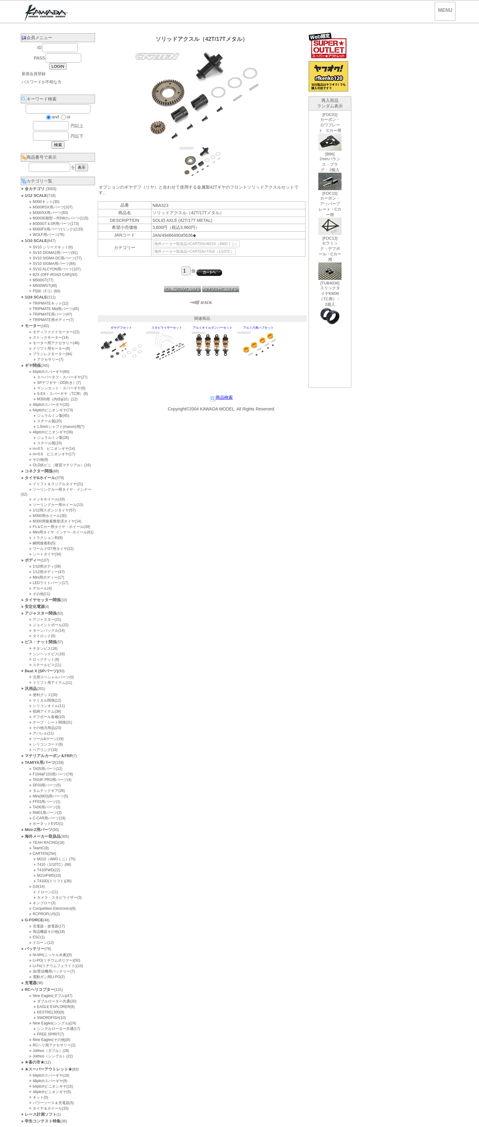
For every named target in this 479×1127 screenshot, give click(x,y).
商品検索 (221, 397)
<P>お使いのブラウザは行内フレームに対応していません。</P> (330, 249)
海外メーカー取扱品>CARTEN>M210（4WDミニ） (196, 244)
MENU (445, 10)
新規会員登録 (34, 73)
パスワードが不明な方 (41, 82)
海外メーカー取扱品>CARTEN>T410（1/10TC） (194, 251)
